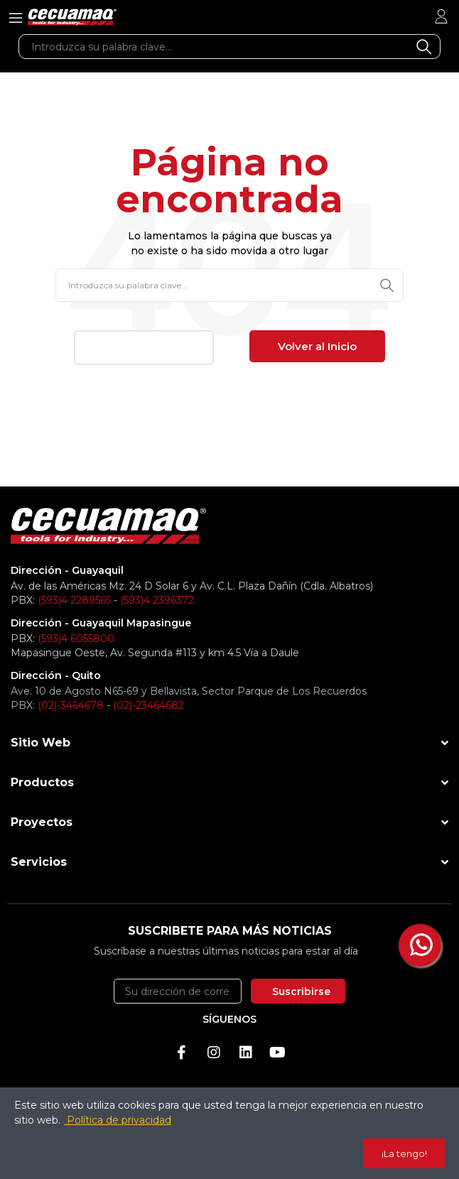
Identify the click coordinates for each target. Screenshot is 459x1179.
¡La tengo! (404, 1153)
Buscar (424, 46)
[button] (144, 347)
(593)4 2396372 (157, 600)
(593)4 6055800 (76, 638)
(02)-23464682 (148, 705)
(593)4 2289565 (74, 600)
